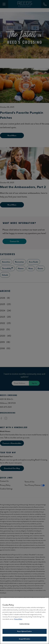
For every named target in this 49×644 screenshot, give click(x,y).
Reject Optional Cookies (24, 632)
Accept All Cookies (24, 639)
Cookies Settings (24, 624)
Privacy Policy (18, 620)
